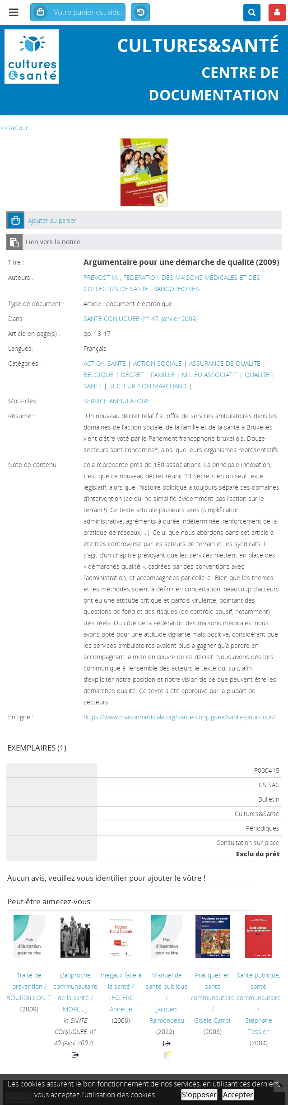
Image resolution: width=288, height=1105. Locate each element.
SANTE (93, 386)
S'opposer (199, 1095)
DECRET (132, 374)
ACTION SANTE (105, 363)
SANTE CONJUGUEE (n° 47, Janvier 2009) (141, 318)
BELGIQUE (99, 374)
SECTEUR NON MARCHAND (148, 386)
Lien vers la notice (53, 241)
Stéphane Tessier (258, 1026)
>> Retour (14, 127)
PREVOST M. (101, 277)
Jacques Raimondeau (166, 1015)
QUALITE (257, 374)
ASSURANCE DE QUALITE (224, 363)
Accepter (238, 1095)
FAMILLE (163, 374)
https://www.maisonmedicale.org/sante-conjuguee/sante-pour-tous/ (179, 717)
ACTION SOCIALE (157, 363)
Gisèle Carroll (213, 1020)
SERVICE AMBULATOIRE (117, 401)
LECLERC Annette (121, 1003)
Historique (140, 13)
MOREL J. (75, 1009)
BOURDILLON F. (29, 997)
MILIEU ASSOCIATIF (209, 374)
